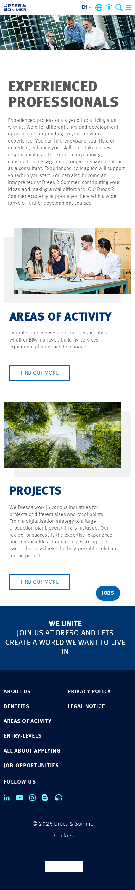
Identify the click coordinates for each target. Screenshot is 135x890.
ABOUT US (17, 692)
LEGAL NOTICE (86, 707)
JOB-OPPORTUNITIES (31, 766)
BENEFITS (16, 707)
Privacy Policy (89, 692)
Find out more (40, 373)
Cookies (64, 836)
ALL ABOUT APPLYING (32, 751)
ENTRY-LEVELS (23, 736)
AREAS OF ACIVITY (28, 721)
